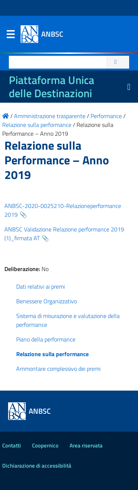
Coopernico (45, 445)
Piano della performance (45, 339)
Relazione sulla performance (52, 354)
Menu (10, 36)
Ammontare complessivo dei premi (58, 368)
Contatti (11, 445)
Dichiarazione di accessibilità (36, 465)
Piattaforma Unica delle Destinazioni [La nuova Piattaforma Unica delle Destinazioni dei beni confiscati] (51, 87)
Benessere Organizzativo (46, 301)
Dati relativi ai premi (40, 286)
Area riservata (86, 445)
